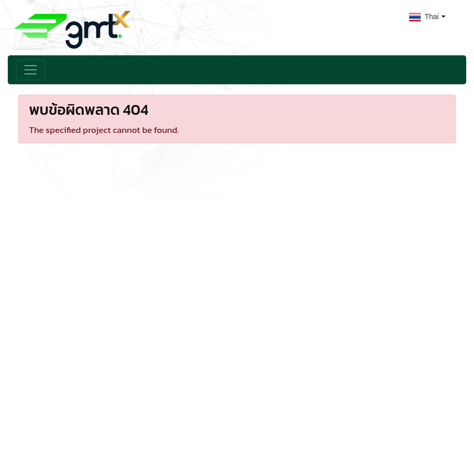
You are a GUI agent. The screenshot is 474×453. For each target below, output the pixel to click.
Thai (424, 16)
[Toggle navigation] (30, 69)
